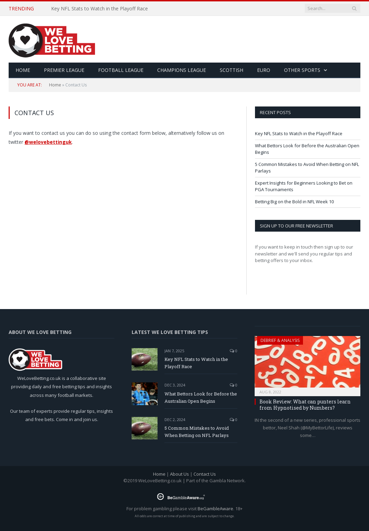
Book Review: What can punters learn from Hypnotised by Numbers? (305, 404)
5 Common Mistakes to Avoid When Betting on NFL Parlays (196, 431)
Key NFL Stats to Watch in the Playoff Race (99, 9)
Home (55, 85)
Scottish (231, 70)
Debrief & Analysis (280, 340)
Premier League (64, 70)
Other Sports (302, 70)
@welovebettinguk (48, 142)
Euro (263, 70)
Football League (120, 70)
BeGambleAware (215, 508)
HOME (23, 70)
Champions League (181, 70)
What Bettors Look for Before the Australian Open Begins (200, 397)
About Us (179, 474)
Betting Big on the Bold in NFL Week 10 (294, 201)
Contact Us (204, 474)
